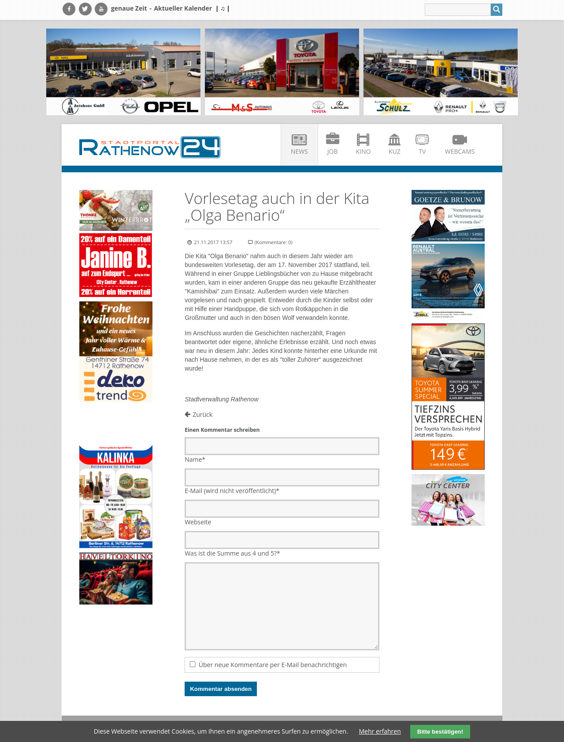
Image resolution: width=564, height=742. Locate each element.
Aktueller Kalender (183, 8)
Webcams (460, 151)
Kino (363, 151)
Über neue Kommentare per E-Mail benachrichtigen (273, 664)
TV (422, 151)
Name (195, 459)
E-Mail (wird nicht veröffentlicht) (232, 490)
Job (332, 151)
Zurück (202, 414)
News (299, 151)
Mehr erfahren (380, 731)
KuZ (395, 151)
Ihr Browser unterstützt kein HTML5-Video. (115, 424)
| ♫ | (222, 8)
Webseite (198, 522)
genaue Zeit (129, 8)
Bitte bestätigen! (440, 731)
